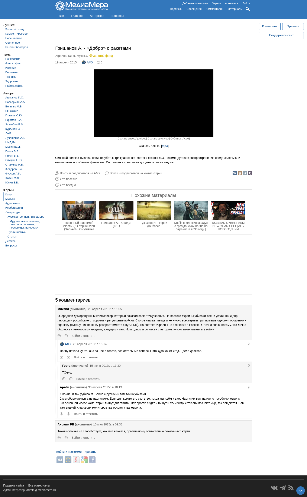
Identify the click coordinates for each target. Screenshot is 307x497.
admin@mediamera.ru (41, 490)
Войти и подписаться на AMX (80, 173)
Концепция (270, 26)
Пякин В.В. (12, 155)
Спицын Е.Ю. (13, 160)
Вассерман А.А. (15, 102)
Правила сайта (13, 485)
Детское (10, 241)
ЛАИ (8, 133)
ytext (186, 138)
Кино (8, 194)
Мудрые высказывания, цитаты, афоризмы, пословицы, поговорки (25, 224)
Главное (77, 16)
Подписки (176, 8)
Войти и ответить (83, 335)
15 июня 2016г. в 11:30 (105, 365)
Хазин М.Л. (12, 178)
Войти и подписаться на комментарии (136, 173)
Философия (12, 63)
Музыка (10, 198)
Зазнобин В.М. (14, 124)
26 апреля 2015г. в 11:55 (105, 309)
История (10, 67)
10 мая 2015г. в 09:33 (107, 424)
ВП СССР (11, 111)
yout (166, 138)
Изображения (14, 207)
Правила (293, 26)
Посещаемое (13, 38)
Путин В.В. (12, 151)
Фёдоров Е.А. (14, 169)
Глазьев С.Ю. (14, 115)
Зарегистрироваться (225, 3)
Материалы (234, 8)
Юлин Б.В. (12, 182)
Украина (61, 55)
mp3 (165, 146)
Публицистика (16, 232)
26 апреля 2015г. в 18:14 (90, 344)
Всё (61, 16)
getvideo (141, 138)
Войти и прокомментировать (76, 451)
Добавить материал (195, 3)
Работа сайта (14, 85)
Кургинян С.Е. (14, 128)
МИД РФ (10, 142)
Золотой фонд (14, 29)
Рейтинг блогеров (16, 47)
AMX (87, 62)
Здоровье (11, 81)
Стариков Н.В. (14, 164)
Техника (10, 76)
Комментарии (214, 8)
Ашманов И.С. (14, 97)
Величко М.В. (14, 106)
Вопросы (118, 16)
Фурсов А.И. (13, 173)
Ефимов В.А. (13, 120)
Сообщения (194, 8)
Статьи (11, 236)
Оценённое (12, 42)
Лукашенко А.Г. (15, 137)
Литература (12, 212)
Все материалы (39, 485)
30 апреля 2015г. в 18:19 (105, 387)
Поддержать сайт (281, 35)
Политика (11, 72)
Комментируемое (16, 33)
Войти (246, 3)
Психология (12, 58)
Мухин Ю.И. (13, 146)
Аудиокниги (12, 203)
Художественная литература (25, 216)
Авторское (97, 16)
